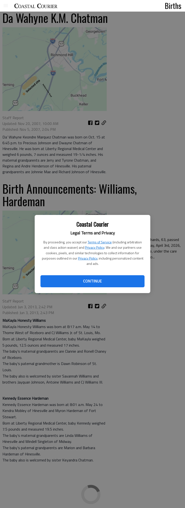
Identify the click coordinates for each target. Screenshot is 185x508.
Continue (92, 281)
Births (173, 5)
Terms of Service (100, 242)
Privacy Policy (94, 247)
